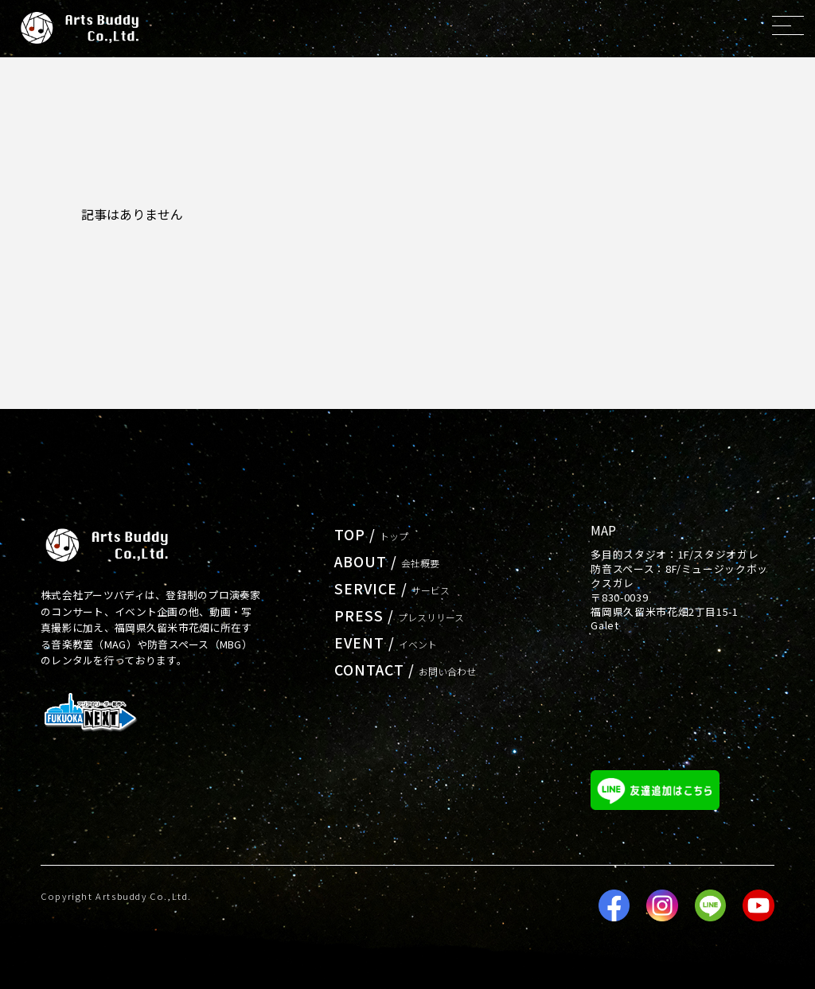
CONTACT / (405, 669)
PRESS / (399, 615)
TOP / (371, 534)
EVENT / (385, 642)
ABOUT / (386, 561)
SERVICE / (392, 588)
